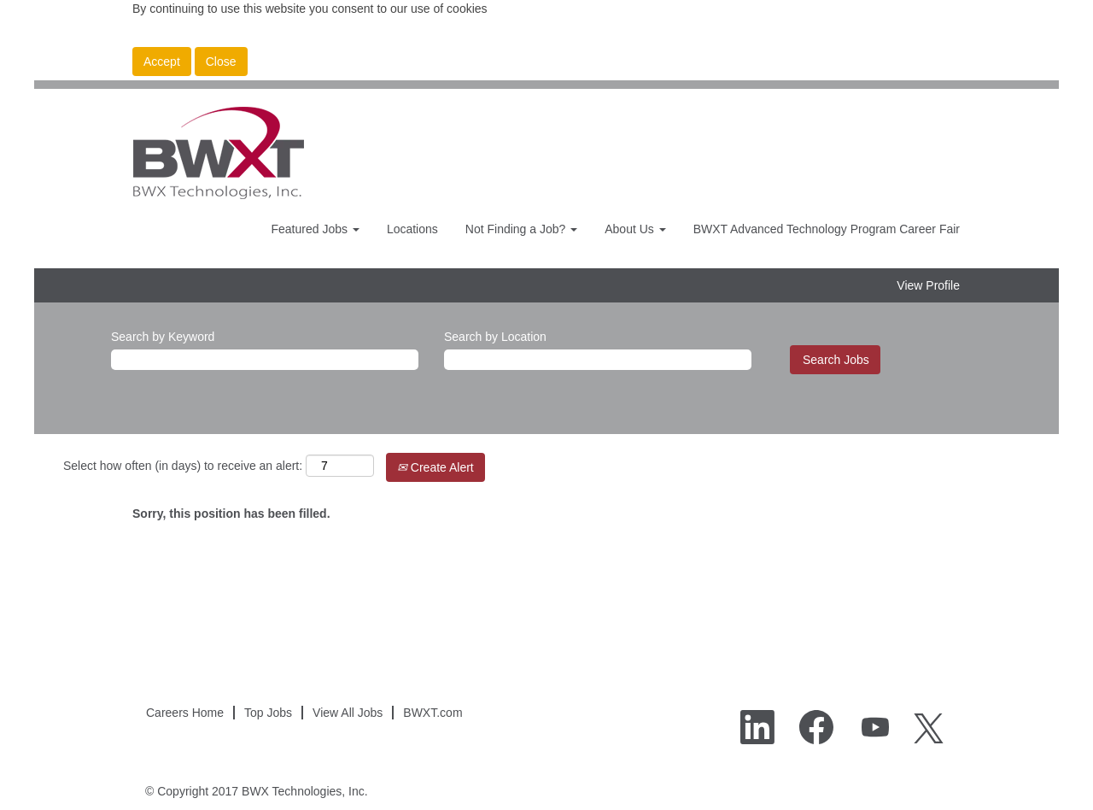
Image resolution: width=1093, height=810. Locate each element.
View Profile (928, 285)
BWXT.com (432, 712)
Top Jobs (268, 712)
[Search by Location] (597, 359)
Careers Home (185, 712)
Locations (412, 229)
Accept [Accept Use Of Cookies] (161, 61)
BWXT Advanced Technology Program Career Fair (826, 229)
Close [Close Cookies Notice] (221, 61)
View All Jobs (348, 712)
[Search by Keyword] (264, 359)
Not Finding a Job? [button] (521, 229)
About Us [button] (635, 229)
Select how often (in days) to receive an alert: (182, 465)
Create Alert (435, 467)
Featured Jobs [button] (315, 229)
